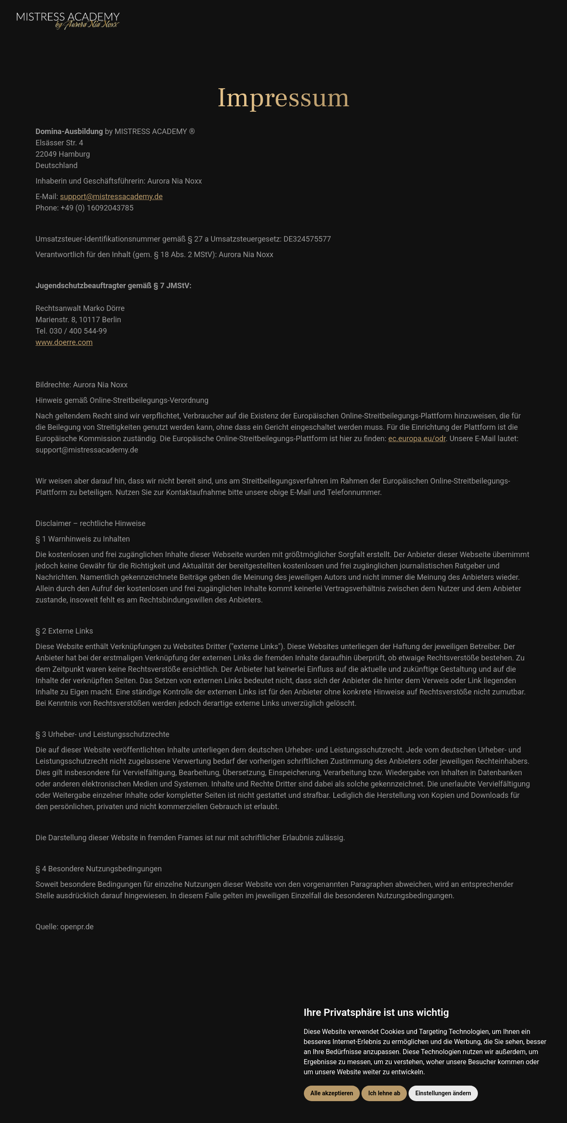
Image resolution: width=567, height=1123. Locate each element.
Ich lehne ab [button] (384, 1093)
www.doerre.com (64, 342)
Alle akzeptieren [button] (332, 1093)
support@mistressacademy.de (111, 196)
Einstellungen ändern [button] (443, 1093)
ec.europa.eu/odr (417, 438)
